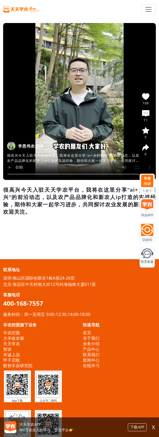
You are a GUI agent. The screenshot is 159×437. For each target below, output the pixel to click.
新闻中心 (91, 360)
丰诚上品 (11, 354)
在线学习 (91, 365)
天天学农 (11, 344)
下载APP (137, 427)
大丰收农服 (13, 338)
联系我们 (91, 354)
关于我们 (91, 338)
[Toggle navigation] (148, 9)
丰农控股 (11, 333)
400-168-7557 (23, 303)
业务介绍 (91, 344)
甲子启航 (11, 360)
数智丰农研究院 (17, 365)
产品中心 (91, 349)
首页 (87, 333)
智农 (7, 349)
